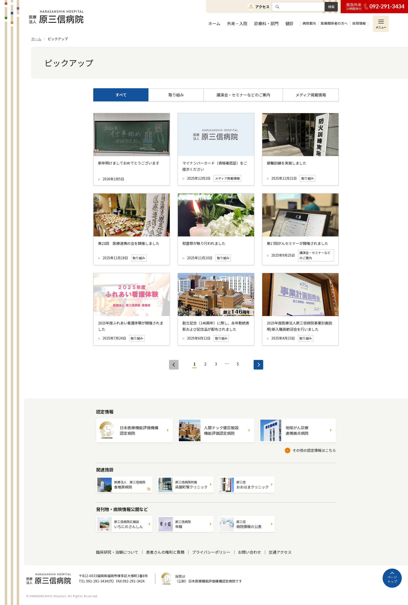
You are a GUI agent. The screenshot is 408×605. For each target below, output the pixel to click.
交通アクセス (280, 552)
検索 (331, 6)
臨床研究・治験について (117, 552)
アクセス (262, 6)
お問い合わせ (249, 552)
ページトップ (392, 579)
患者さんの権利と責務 (165, 552)
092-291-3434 (386, 6)
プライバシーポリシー (211, 552)
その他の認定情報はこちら (314, 450)
